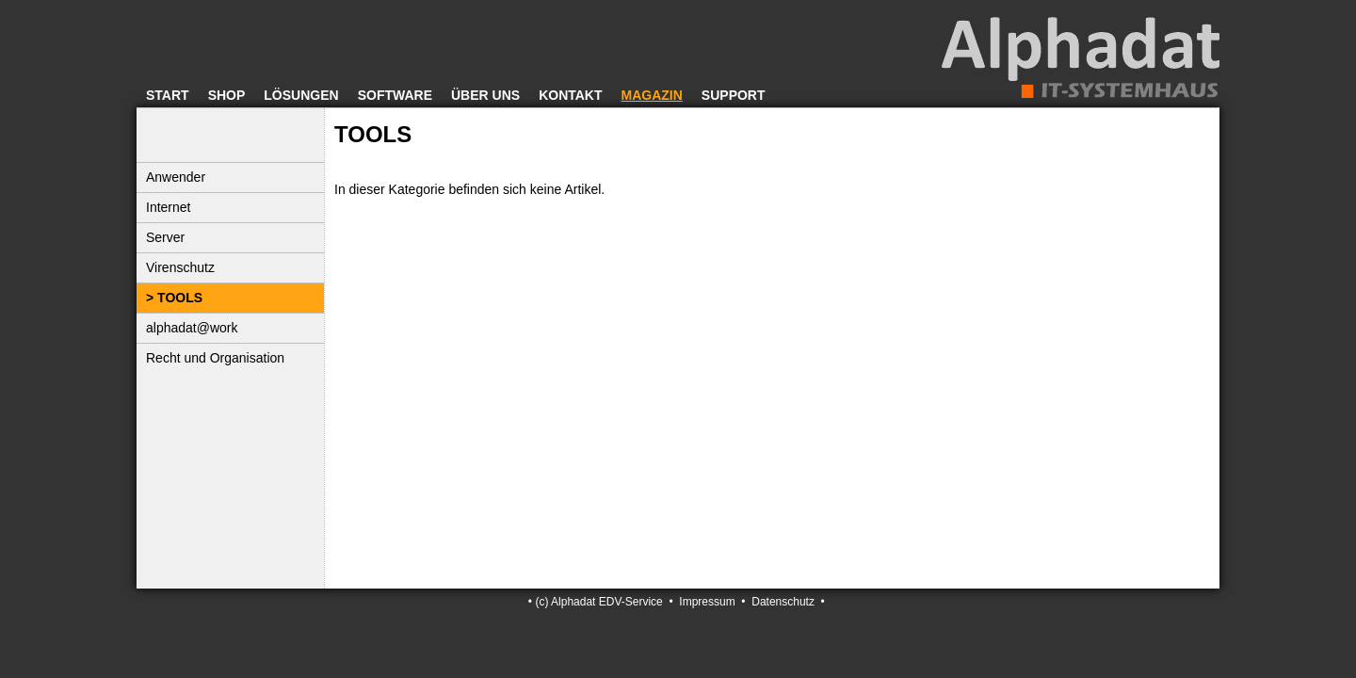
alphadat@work (192, 327)
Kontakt (570, 95)
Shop (227, 95)
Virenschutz (180, 267)
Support (734, 95)
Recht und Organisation (215, 357)
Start (167, 95)
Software (395, 95)
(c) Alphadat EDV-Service (598, 601)
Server (165, 237)
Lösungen (301, 95)
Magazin (652, 95)
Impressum (706, 601)
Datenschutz (783, 601)
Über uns (485, 95)
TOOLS (179, 297)
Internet (168, 207)
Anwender (175, 177)
